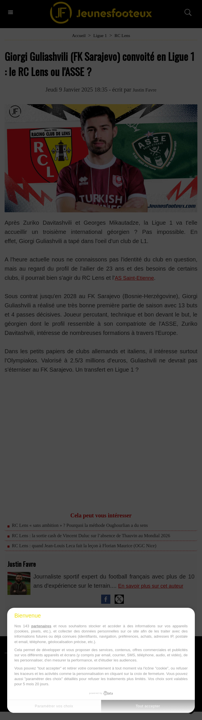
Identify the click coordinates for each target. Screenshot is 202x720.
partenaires (41, 626)
